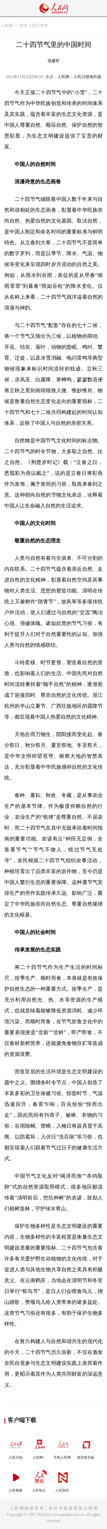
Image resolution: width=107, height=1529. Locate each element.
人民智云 (39, 1479)
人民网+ (39, 1447)
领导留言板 (86, 1447)
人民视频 (16, 1479)
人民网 (7, 25)
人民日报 (16, 1447)
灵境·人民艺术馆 (33, 25)
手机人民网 (63, 1447)
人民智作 (63, 1479)
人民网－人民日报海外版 (79, 77)
